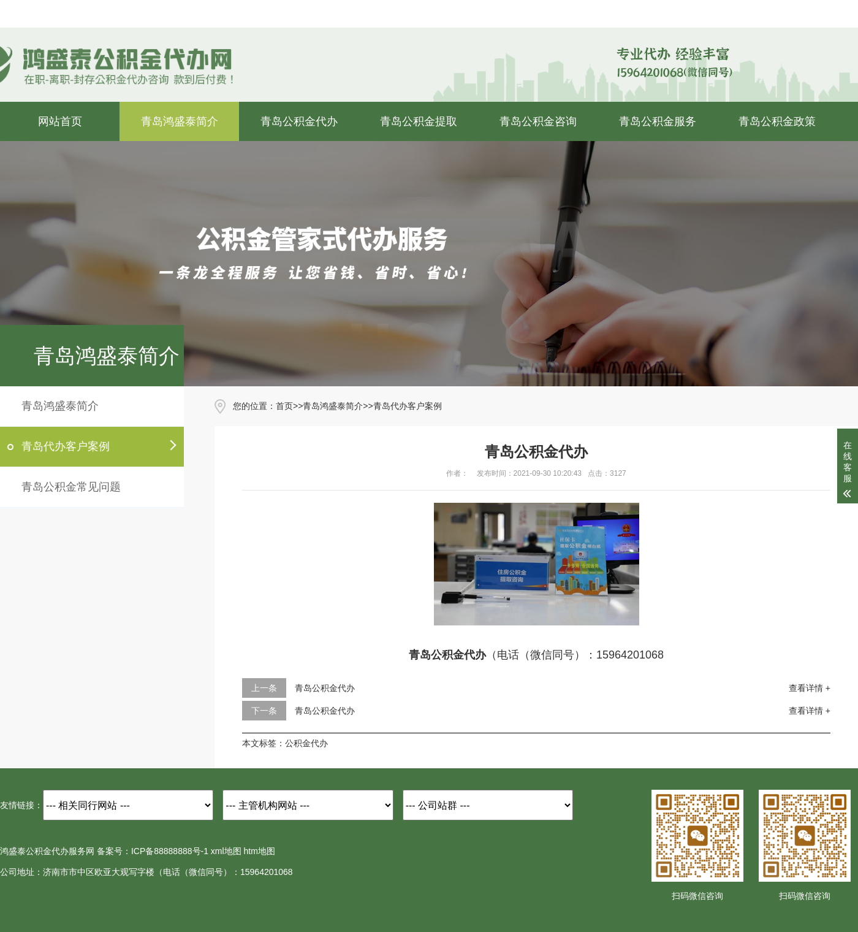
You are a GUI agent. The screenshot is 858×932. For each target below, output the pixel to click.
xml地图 (226, 851)
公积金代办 (306, 743)
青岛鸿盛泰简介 (179, 121)
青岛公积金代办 (299, 121)
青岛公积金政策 (777, 121)
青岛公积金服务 (657, 121)
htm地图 (259, 851)
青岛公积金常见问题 (71, 487)
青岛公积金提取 (418, 121)
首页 (284, 406)
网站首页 (60, 121)
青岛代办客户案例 (65, 446)
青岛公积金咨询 (538, 121)
